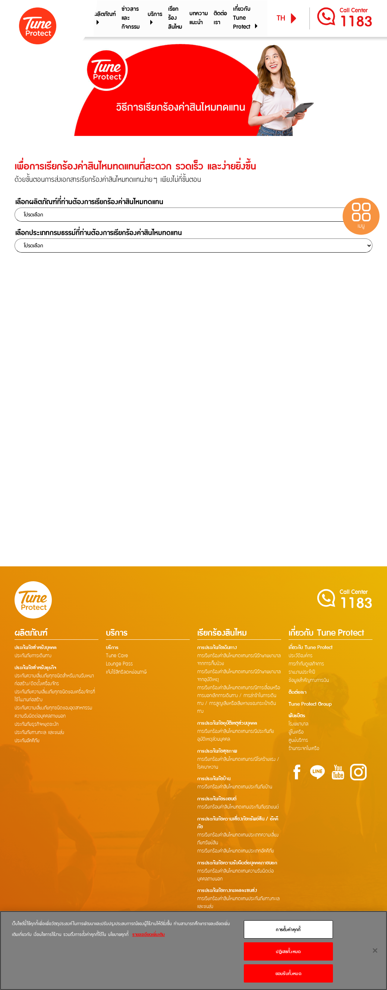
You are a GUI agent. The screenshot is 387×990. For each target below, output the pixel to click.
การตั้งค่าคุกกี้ (288, 929)
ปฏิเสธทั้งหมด (288, 951)
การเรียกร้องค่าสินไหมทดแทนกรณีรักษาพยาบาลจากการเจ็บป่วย (239, 660)
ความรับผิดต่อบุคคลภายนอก (40, 717)
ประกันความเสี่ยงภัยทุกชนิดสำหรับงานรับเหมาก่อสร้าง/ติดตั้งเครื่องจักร (54, 681)
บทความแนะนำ (199, 18)
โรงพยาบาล (298, 725)
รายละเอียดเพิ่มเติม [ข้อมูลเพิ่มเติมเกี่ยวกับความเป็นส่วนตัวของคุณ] (148, 934)
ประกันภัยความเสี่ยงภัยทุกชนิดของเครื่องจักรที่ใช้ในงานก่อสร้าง (55, 697)
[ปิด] (375, 950)
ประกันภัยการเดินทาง (33, 656)
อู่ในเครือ (296, 733)
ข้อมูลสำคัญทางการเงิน (309, 681)
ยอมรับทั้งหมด (288, 973)
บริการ (155, 18)
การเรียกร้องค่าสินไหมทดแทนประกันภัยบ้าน (234, 788)
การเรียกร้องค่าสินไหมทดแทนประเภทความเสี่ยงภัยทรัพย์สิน (238, 840)
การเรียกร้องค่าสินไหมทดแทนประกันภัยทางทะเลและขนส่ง (238, 904)
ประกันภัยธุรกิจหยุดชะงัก (37, 725)
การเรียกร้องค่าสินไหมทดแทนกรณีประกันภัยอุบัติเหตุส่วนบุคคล (235, 736)
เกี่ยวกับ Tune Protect (246, 18)
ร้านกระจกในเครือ (304, 750)
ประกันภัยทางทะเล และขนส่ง (39, 733)
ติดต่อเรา (220, 18)
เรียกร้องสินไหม (175, 18)
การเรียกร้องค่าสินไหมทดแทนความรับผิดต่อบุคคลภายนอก (235, 876)
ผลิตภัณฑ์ (104, 18)
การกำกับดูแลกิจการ (306, 665)
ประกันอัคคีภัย (27, 741)
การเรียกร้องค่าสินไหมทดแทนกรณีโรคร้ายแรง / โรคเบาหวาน (238, 764)
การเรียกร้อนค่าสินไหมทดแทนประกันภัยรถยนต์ (238, 808)
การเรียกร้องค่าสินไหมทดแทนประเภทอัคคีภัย (235, 852)
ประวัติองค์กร (300, 656)
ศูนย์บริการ (298, 741)
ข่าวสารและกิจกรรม (129, 18)
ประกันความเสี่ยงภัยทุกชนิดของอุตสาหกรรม (53, 709)
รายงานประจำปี (302, 673)
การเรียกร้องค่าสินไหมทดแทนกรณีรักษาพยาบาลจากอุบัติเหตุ (239, 676)
